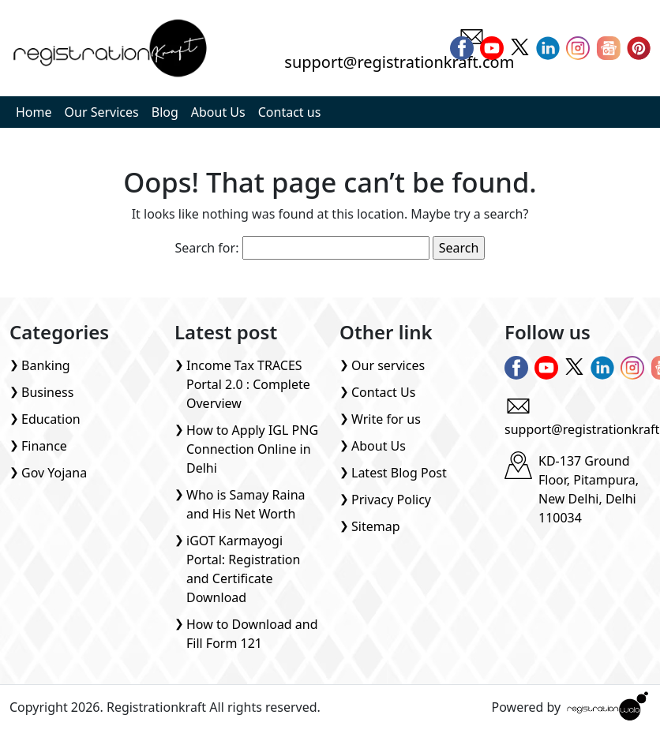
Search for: (207, 247)
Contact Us (383, 392)
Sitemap (375, 526)
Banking (45, 365)
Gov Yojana (54, 472)
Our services (388, 365)
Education (51, 419)
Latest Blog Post (399, 472)
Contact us (289, 112)
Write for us (386, 419)
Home (34, 112)
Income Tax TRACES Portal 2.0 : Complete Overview (248, 384)
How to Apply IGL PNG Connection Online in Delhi (252, 449)
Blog (165, 112)
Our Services (102, 112)
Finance (44, 446)
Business (47, 392)
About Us (218, 112)
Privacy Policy (391, 499)
